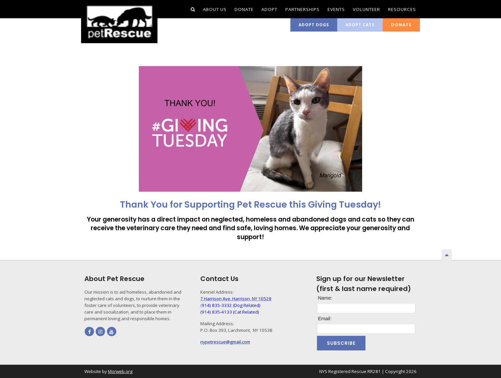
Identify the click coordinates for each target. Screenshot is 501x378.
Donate (401, 25)
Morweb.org (120, 371)
